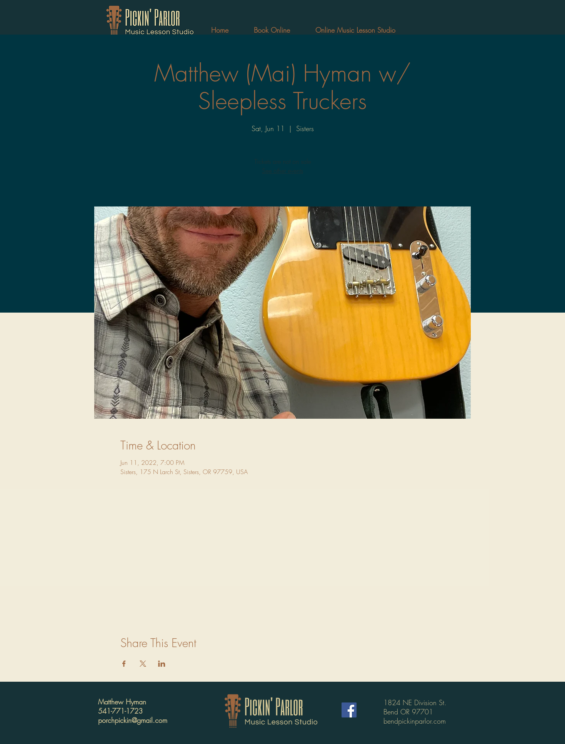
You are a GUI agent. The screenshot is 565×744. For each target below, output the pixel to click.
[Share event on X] (143, 664)
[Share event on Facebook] (124, 664)
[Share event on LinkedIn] (161, 664)
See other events (282, 170)
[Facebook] (349, 709)
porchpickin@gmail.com (132, 720)
